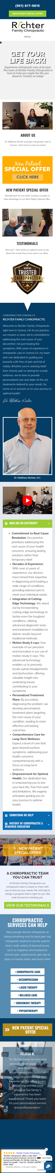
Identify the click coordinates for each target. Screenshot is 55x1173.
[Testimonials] (27, 1080)
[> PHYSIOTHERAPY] (27, 1010)
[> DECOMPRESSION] (27, 979)
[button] (27, 500)
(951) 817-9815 (27, 6)
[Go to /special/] (27, 195)
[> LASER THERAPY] (27, 987)
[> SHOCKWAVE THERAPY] (27, 1003)
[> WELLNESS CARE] (27, 995)
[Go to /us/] (27, 140)
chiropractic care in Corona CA (20, 352)
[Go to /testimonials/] (27, 248)
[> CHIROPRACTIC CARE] (27, 971)
